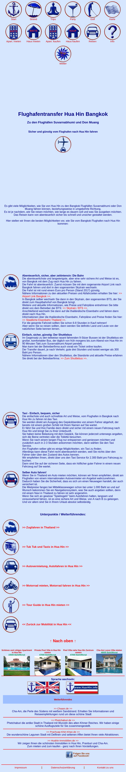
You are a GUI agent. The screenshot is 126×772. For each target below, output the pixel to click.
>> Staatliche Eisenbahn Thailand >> (43, 320)
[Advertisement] (63, 88)
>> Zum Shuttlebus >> (73, 358)
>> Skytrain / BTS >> (75, 308)
